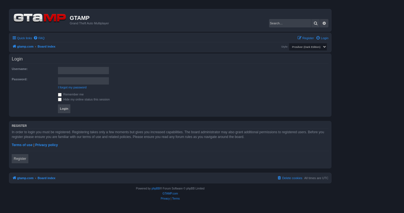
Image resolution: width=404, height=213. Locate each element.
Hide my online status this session (84, 99)
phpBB (155, 188)
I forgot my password (72, 87)
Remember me (71, 94)
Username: (20, 69)
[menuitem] (39, 38)
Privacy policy (46, 145)
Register (20, 159)
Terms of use (22, 145)
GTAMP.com (170, 193)
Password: (19, 79)
